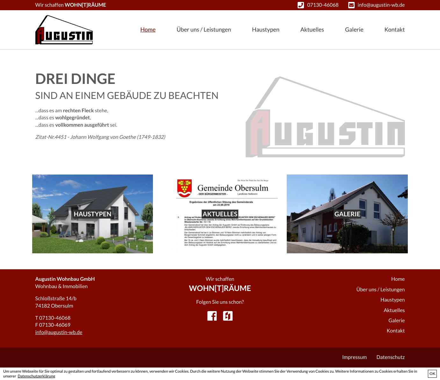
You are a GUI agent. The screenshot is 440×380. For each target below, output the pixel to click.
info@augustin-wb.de (381, 5)
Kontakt (395, 29)
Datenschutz (391, 357)
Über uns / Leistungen (204, 29)
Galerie (354, 29)
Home (148, 29)
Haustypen (265, 29)
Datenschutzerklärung (36, 376)
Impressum (354, 357)
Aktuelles (312, 29)
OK (432, 373)
